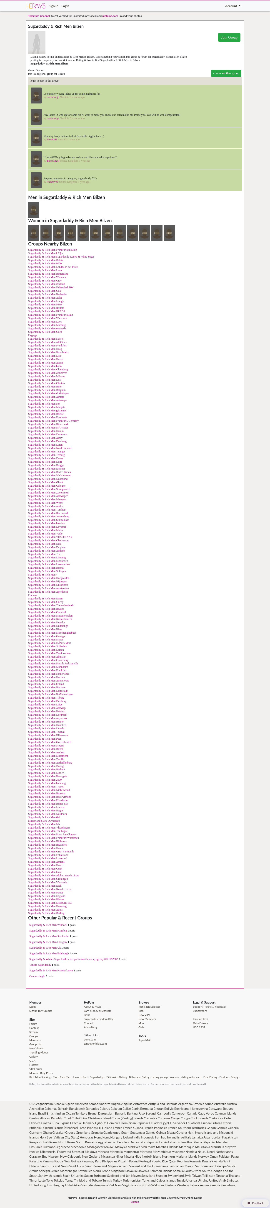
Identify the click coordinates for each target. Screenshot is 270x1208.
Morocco (146, 1152)
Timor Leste (37, 1180)
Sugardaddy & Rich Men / (42, 574)
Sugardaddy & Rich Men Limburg (47, 557)
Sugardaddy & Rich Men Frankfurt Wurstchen (53, 837)
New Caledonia (70, 1156)
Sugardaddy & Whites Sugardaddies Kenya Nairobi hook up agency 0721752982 (73, 959)
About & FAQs (92, 1006)
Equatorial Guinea (198, 1123)
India (136, 1137)
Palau (235, 1156)
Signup (53, 6)
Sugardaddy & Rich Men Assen (45, 362)
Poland (134, 1161)
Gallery (33, 1056)
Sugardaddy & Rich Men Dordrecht (47, 714)
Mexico (34, 1152)
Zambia (215, 1185)
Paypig (234, 1077)
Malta (151, 1147)
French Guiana (133, 1128)
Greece (70, 1132)
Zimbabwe (227, 1185)
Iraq (164, 1137)
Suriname (100, 1175)
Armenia (198, 1104)
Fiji (99, 1128)
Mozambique (162, 1152)
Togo (49, 1180)
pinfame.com (110, 16)
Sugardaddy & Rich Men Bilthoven (47, 841)
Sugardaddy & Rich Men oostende (47, 328)
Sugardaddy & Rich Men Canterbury (48, 660)
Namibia (191, 1152)
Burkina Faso (136, 1113)
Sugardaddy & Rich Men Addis (45, 506)
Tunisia (107, 1180)
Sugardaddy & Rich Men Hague (45, 810)
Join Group (229, 37)
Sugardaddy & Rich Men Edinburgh (49, 953)
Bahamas (51, 1108)
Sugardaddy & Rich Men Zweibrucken (49, 653)
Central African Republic (46, 1118)
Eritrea (216, 1123)
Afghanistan (44, 1104)
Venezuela (100, 1185)
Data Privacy (200, 1023)
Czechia (75, 1123)
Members (35, 1040)
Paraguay (88, 1161)
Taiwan (197, 1175)
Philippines (109, 1161)
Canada (192, 1113)
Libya (206, 1142)
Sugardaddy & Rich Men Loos (45, 321)
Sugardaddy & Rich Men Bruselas (47, 793)
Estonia (226, 1123)
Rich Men (35, 1077)
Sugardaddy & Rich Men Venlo (45, 533)
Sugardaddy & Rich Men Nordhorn (47, 814)
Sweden (161, 1175)
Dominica (113, 1123)
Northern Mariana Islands (179, 1156)
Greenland (83, 1132)
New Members (147, 1019)
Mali (144, 1147)
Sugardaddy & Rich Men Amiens (46, 861)
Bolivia (169, 1108)
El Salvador (177, 1123)
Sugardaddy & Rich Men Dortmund (48, 434)
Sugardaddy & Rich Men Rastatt (46, 308)
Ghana (47, 1132)
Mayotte (230, 1147)
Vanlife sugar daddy (40, 964)
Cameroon (179, 1113)
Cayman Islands (225, 1113)
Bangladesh (77, 1108)
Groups (33, 1036)
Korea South (76, 1142)
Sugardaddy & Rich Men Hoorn (45, 865)
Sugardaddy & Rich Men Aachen (46, 752)
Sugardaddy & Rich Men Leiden (46, 649)
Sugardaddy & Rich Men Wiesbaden (48, 882)
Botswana (215, 1108)
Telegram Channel (39, 16)
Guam (125, 1132)
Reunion (183, 1161)
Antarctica (140, 1104)
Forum (33, 1023)
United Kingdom (40, 1185)
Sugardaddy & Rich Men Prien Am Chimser (52, 834)
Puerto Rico (160, 1161)
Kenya (33, 1142)
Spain (66, 1175)
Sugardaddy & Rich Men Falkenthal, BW (50, 287)
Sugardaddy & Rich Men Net (44, 403)
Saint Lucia (76, 1166)
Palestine (35, 1161)
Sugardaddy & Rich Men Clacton (46, 383)
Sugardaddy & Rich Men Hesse (45, 359)
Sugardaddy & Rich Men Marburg (47, 325)
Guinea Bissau (166, 1132)
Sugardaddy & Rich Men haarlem (46, 523)
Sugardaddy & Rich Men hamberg (47, 783)
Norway (203, 1156)
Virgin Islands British (136, 1185)
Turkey (117, 1180)
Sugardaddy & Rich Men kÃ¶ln (45, 253)
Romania (195, 1161)
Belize (126, 1108)
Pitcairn (123, 1161)
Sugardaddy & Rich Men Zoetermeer (48, 492)
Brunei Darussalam (101, 1113)
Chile (75, 1118)
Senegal (44, 1171)
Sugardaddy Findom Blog (99, 1019)
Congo (175, 1118)
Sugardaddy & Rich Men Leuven (46, 807)
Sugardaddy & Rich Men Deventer (47, 526)
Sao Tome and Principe (211, 1166)
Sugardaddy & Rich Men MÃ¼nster (48, 427)
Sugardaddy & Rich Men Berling (46, 913)
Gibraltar (58, 1132)
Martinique (186, 1147)
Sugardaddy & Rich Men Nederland (48, 478)
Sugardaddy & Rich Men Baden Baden (49, 472)
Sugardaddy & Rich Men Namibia (48, 930)
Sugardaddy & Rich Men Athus (45, 909)
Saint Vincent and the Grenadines (145, 1166)
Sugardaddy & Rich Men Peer (44, 738)
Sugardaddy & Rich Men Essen (45, 598)
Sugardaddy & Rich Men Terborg (46, 455)
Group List (35, 1044)
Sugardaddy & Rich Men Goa (44, 290)
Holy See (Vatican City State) (59, 1137)
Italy (188, 1137)
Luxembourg (51, 1147)
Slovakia (131, 1171)
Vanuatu (87, 1185)
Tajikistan (208, 1175)
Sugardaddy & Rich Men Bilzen (45, 749)
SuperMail (144, 1040)
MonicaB (52, 139)
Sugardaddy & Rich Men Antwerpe (47, 400)
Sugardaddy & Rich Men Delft (45, 461)
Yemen (204, 1185)
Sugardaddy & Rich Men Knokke (46, 622)
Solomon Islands (161, 1171)
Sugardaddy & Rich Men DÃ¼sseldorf (49, 643)
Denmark (88, 1123)
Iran (157, 1137)
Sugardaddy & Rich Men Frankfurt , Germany (53, 420)
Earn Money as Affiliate (97, 1010)
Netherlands (224, 1152)
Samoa (173, 1166)
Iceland (128, 1137)
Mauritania (202, 1147)
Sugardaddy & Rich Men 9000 (45, 263)
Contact (88, 1023)
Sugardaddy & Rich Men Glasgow (48, 942)
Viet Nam (115, 1185)
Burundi (151, 1113)
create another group (226, 73)
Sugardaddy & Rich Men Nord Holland (49, 448)
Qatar (173, 1161)
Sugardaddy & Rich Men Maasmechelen (50, 615)
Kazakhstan (230, 1137)
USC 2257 (199, 1027)
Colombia (150, 1118)
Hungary (116, 1137)
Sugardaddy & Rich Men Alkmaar (47, 656)
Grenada (97, 1132)
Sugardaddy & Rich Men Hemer (46, 721)
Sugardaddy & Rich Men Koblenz (46, 711)
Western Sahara (188, 1185)
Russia (206, 1161)
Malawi (109, 1147)
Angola (116, 1104)
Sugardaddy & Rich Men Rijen (45, 386)
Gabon (211, 1128)
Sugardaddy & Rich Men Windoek (48, 925)
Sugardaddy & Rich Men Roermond (48, 513)
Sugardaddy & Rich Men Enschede (47, 417)
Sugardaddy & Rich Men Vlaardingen (49, 827)
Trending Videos (38, 1052)
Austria (232, 1104)
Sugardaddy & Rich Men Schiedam (47, 646)
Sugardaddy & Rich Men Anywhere (48, 718)
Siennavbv (52, 181)
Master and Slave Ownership (44, 820)
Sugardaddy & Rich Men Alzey (45, 437)
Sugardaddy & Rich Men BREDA (46, 311)
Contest (34, 1028)
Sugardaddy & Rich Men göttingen (47, 410)
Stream (33, 1032)
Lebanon (174, 1142)
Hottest (33, 1064)
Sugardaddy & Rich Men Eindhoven (48, 561)
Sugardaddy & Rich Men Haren (45, 848)
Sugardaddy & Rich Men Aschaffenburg (50, 762)
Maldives (134, 1147)
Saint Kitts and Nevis (54, 1166)
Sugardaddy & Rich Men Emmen (46, 468)
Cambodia (164, 1113)
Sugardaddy (96, 1077)
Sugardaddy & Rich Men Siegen (46, 745)
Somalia (178, 1171)
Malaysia (121, 1147)
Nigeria (129, 1156)
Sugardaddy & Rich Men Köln (45, 629)
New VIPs (144, 1015)
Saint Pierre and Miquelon (103, 1166)
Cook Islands (199, 1118)
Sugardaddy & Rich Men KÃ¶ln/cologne (50, 694)
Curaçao (35, 1156)
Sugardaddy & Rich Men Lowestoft (47, 858)
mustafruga (53, 97)
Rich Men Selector (149, 1006)
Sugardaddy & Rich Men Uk (45, 947)
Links (87, 1015)
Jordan (217, 1137)
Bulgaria (120, 1113)
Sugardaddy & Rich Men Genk (45, 868)
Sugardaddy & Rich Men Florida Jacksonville (53, 663)
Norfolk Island (151, 1156)
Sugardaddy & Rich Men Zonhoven (47, 372)
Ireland (172, 1137)
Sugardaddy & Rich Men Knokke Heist (49, 889)
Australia (220, 1104)
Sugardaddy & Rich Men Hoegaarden (48, 578)
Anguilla (126, 1104)
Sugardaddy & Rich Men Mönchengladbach (52, 632)
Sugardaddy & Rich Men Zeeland (46, 284)
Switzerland (176, 1175)
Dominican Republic (135, 1123)
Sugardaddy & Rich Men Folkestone (48, 855)
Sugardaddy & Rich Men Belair (45, 260)
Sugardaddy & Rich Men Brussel (46, 414)
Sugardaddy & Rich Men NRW (45, 304)
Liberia (197, 1142)
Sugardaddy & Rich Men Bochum (46, 687)
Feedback (256, 1203)
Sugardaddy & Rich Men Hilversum (48, 735)
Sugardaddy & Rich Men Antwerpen (48, 496)
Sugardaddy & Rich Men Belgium (47, 390)
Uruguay (59, 1185)
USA (32, 1104)
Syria (188, 1175)
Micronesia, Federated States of (62, 1152)
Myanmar (178, 1152)
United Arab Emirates (224, 1180)
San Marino (187, 1166)
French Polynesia (155, 1128)
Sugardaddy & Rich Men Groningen (48, 878)
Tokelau (59, 1180)
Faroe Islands (88, 1128)
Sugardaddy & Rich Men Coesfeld (47, 612)
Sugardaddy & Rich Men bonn (45, 366)
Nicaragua (108, 1156)
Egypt (165, 1123)
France (117, 1128)
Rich (141, 1010)
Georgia (233, 1128)
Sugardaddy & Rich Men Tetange (46, 451)
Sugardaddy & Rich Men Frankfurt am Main (52, 249)
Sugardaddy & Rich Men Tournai (46, 731)
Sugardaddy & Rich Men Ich (44, 824)
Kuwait (90, 1142)
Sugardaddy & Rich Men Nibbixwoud (49, 790)
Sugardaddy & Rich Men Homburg (47, 906)
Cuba (55, 1123)
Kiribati (44, 1142)
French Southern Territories (187, 1128)
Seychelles (85, 1171)
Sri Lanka (77, 1175)
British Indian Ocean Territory (66, 1113)
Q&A (32, 1060)
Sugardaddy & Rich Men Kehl (45, 543)
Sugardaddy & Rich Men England (46, 896)
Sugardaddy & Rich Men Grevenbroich (49, 742)
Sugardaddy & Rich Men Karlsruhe (47, 294)
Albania (58, 1104)
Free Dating (210, 1077)
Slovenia (143, 1171)
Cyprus (64, 1123)
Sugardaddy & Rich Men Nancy (45, 892)
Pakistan (224, 1156)
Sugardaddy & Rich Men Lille (44, 355)
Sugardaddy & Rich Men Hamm (46, 431)
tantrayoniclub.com (95, 1043)
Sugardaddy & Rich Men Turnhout (47, 509)
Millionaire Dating (116, 1077)
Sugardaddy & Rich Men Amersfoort (48, 680)
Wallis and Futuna (163, 1185)
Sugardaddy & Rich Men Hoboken (47, 725)
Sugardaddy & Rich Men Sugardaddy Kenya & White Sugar (61, 256)
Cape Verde (206, 1113)
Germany (35, 1132)
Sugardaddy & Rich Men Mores (45, 639)
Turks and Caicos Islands (159, 1180)
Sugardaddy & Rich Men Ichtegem (47, 499)
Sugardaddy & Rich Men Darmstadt (48, 690)
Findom (32, 595)
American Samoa (86, 1104)
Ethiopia (35, 1128)
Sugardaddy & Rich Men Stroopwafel (49, 489)
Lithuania (35, 1147)
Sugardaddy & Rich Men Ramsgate (47, 776)
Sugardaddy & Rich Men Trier (45, 554)
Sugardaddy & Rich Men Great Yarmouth (51, 851)
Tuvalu (181, 1180)
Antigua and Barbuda (163, 1104)
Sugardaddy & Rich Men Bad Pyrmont (49, 796)
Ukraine (203, 1180)
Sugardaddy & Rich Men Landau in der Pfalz (53, 266)
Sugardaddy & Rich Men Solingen (47, 571)
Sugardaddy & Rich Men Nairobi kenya (51, 970)
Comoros (164, 1118)
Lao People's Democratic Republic (134, 1142)
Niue (138, 1156)
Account (231, 6)
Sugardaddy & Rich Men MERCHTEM (50, 902)
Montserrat (131, 1152)
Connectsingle (37, 976)
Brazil (42, 1113)
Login (65, 6)
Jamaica (197, 1137)
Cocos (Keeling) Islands (127, 1118)
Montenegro (68, 1171)
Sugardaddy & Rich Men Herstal (46, 567)
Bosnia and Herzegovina (191, 1108)
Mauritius (217, 1147)
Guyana (181, 1132)
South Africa (192, 1171)
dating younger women (165, 1077)
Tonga (69, 1180)
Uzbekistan (73, 1185)
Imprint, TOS (200, 1019)
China (83, 1118)
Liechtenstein (219, 1142)
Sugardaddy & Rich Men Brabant (46, 769)
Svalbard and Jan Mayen (124, 1175)
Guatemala (137, 1132)
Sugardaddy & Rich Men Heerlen (46, 677)
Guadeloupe (111, 1132)
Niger (119, 1156)
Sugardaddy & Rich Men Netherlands (48, 673)
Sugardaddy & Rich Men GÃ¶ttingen (48, 393)
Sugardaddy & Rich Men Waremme (47, 318)
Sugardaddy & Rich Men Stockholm (49, 936)
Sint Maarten (51, 1156)
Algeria (69, 1104)
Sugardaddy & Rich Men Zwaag (46, 766)
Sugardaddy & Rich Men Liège (45, 704)
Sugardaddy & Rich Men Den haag (47, 441)
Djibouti (100, 1123)
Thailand (234, 1175)
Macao (65, 1147)
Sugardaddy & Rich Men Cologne (46, 485)
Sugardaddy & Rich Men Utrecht (46, 728)
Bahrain (63, 1108)
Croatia (46, 1123)
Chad (67, 1118)
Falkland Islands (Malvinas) (59, 1128)
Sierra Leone (101, 1171)
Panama (48, 1161)
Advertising (91, 1027)
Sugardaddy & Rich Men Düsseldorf (48, 584)
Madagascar (95, 1147)
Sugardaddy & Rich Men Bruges (46, 608)
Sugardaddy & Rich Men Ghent (45, 482)
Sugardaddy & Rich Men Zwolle (46, 759)
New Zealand (91, 1156)
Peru (98, 1161)
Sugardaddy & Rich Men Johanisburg (48, 516)
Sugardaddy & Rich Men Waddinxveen (49, 475)
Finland (107, 1128)
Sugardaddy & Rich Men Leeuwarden (49, 564)
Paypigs (32, 335)
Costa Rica (216, 1118)
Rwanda (217, 1161)
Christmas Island (99, 1118)
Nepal (211, 1152)
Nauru (202, 1152)
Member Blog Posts (40, 1073)
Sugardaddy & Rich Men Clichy (45, 602)
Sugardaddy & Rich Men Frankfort (47, 345)
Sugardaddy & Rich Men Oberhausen (48, 540)
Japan (207, 1137)
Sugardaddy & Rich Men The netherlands (51, 605)
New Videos (36, 1048)
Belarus (105, 1108)
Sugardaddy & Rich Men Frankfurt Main (50, 314)
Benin (136, 1108)
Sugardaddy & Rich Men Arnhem (46, 550)
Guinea (150, 1132)
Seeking (46, 1077)
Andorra (104, 1104)
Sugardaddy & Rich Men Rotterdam (48, 273)
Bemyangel (53, 160)
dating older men (191, 1077)
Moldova (91, 1152)
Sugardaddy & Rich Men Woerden (47, 277)
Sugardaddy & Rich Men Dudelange (48, 625)
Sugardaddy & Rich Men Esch (45, 885)
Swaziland (148, 1175)
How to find (80, 1077)
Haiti (191, 1132)
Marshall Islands (167, 1147)
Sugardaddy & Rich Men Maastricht (48, 755)
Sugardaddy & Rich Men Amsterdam (48, 588)
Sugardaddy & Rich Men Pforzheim (48, 800)
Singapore (118, 1171)
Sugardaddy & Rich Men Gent (45, 872)
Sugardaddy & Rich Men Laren (45, 444)
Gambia (221, 1128)
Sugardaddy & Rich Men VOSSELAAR (50, 537)
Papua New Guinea (67, 1161)
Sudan (88, 1175)
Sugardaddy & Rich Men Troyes (46, 786)
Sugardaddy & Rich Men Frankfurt (47, 670)
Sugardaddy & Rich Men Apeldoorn (48, 591)
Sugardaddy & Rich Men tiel (44, 817)
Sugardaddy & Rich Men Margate (46, 407)
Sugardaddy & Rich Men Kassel (45, 338)
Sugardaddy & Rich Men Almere (46, 396)
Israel (181, 1137)
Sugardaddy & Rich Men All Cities (47, 342)
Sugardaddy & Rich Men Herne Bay (48, 803)
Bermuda (146, 1108)
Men (141, 1023)
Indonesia (147, 1137)
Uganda (191, 1180)
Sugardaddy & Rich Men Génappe (47, 636)
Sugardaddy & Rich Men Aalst (45, 297)
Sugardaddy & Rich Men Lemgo (46, 301)
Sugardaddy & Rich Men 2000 (45, 779)
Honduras (86, 1137)
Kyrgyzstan (103, 1142)
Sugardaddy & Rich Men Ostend (46, 684)
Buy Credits (45, 1010)
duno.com (90, 1039)
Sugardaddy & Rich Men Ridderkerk (48, 424)
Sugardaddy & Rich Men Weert (45, 502)
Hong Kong (102, 1137)
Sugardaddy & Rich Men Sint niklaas (48, 519)
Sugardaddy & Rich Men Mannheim (48, 667)
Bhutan (158, 1108)
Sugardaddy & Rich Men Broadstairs (48, 352)
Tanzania (222, 1175)
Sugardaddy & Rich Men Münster (46, 376)
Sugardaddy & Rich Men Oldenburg (48, 369)
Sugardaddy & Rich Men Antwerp (47, 708)
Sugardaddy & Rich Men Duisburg (47, 701)
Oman (214, 1156)
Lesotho (186, 1142)
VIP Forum (35, 1069)
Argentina (185, 1104)
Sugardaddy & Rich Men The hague (48, 831)
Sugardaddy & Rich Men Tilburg (46, 697)
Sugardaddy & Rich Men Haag (45, 349)
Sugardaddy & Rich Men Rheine (46, 899)
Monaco (103, 1152)
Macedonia (78, 1147)
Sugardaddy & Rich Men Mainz (45, 530)
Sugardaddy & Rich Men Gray (45, 280)
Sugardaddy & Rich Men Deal (44, 379)
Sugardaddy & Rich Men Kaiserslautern (50, 619)
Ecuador (155, 1123)
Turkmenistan (132, 1180)
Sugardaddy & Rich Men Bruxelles (47, 844)
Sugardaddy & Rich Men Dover (45, 458)
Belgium (116, 1108)
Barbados (92, 1108)
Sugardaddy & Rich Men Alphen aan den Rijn (53, 875)
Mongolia (116, 1152)
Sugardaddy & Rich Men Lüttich (46, 772)
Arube (209, 1104)
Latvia (163, 1142)
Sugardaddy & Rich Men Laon (45, 270)
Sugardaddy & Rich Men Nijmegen (47, 581)
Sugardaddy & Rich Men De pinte (46, 547)
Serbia (54, 1171)
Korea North (58, 1142)
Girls (141, 1027)
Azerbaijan (36, 1108)
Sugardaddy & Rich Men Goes (45, 331)
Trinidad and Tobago (88, 1180)
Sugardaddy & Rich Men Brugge (46, 465)
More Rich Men (62, 1077)
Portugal (145, 1161)
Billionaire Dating (139, 1077)
